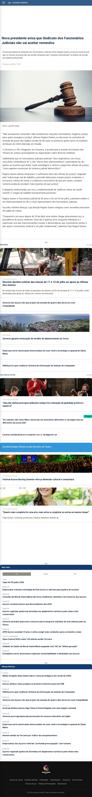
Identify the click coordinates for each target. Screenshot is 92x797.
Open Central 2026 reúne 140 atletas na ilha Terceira (27, 639)
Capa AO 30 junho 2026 (13, 582)
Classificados (55, 780)
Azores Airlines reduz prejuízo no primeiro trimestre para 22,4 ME (33, 684)
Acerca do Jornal (16, 780)
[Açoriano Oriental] (46, 774)
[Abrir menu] (3, 2)
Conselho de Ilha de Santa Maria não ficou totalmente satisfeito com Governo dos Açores (44, 597)
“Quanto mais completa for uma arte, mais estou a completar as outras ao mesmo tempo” (46, 512)
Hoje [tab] (16, 574)
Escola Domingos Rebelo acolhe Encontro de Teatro (27, 446)
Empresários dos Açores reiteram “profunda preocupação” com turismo (37, 743)
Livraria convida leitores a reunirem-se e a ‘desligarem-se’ (30, 434)
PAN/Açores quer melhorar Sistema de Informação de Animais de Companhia (39, 365)
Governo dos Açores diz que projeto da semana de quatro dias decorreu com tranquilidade (45, 700)
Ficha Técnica (77, 780)
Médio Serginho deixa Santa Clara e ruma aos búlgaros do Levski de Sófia (37, 676)
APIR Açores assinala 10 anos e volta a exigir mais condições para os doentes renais (42, 632)
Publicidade (44, 780)
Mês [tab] (75, 574)
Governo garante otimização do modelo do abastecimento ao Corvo (36, 338)
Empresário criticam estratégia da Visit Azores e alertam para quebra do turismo (41, 589)
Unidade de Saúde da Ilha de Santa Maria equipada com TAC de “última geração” (40, 646)
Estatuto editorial (31, 780)
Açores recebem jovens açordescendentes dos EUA (27, 604)
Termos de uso (31, 784)
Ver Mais (89, 245)
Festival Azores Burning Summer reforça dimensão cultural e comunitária (38, 479)
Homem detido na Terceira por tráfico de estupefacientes (30, 735)
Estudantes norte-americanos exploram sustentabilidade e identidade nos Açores (41, 653)
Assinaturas (62, 784)
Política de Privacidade (47, 784)
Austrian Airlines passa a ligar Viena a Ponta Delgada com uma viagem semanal (39, 708)
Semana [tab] (46, 574)
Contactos (66, 780)
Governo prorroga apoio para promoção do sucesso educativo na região (36, 716)
